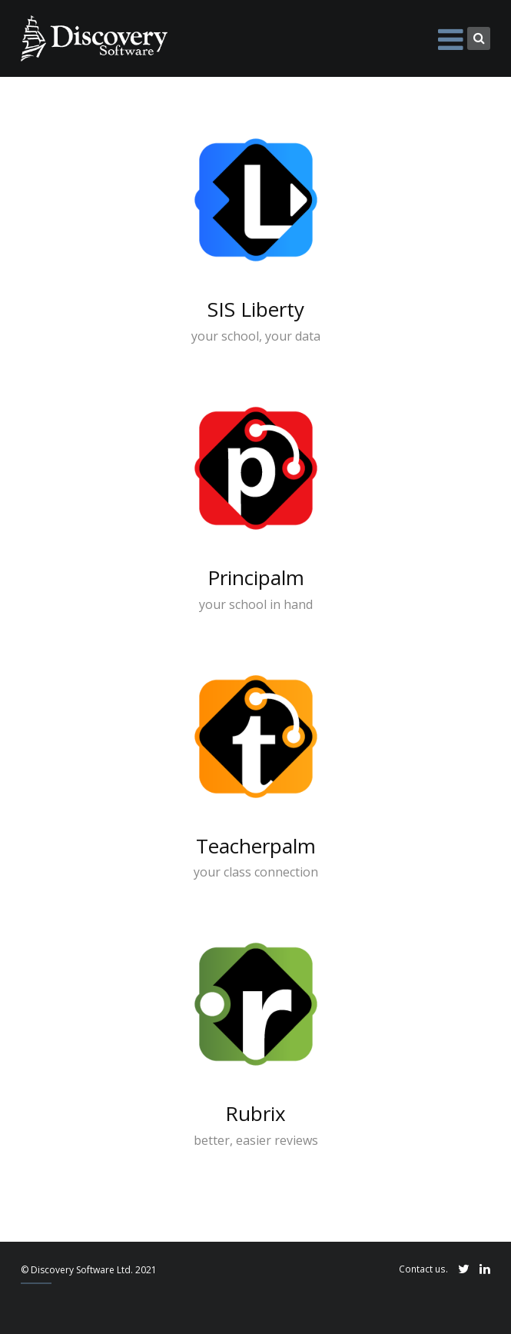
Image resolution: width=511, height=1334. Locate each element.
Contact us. (423, 1268)
